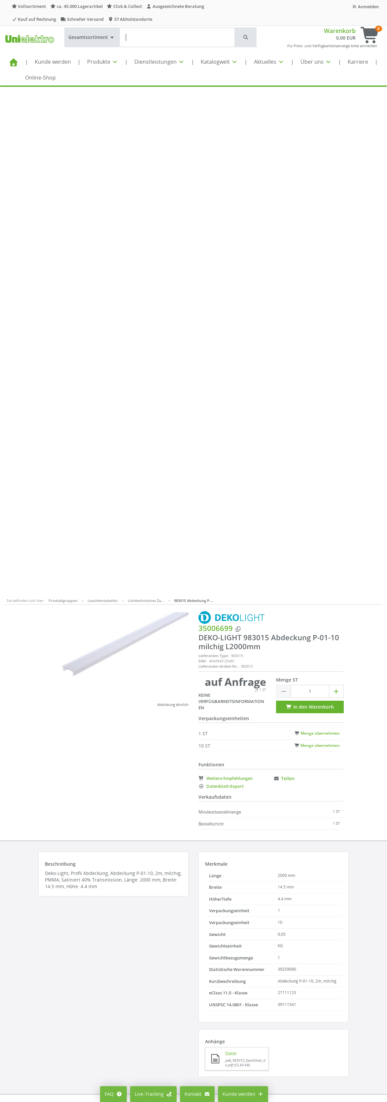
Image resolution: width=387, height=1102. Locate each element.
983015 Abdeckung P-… (194, 98)
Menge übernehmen (317, 231)
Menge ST (287, 178)
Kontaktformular (311, 1022)
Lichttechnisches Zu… (146, 98)
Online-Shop (40, 77)
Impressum (242, 976)
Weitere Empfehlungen (225, 277)
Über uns (316, 61)
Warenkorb (340, 31)
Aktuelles (269, 61)
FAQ (113, 1094)
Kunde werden (53, 61)
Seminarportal (183, 1016)
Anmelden (365, 7)
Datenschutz (244, 1006)
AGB (234, 986)
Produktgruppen (63, 98)
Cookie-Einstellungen (127, 996)
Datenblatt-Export (221, 284)
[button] (246, 37)
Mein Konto (117, 976)
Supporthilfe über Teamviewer (326, 1036)
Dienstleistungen (159, 61)
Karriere (358, 61)
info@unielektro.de (314, 1009)
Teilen (284, 277)
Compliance (243, 996)
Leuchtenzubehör (103, 98)
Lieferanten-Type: (213, 154)
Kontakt (197, 1094)
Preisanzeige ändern (127, 986)
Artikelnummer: (106, 631)
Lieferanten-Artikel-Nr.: (218, 164)
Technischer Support (316, 1029)
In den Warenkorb (310, 205)
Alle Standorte (182, 976)
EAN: (202, 159)
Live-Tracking (153, 1094)
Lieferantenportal (186, 1026)
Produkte (102, 61)
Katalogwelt (219, 61)
